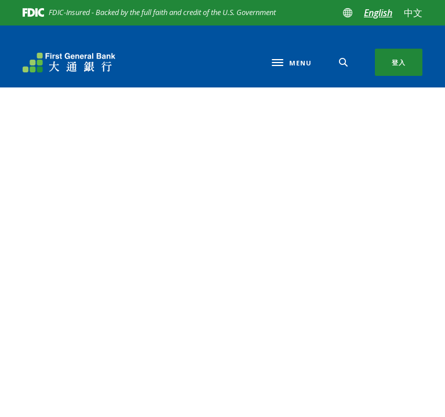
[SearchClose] (343, 62)
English (378, 12)
